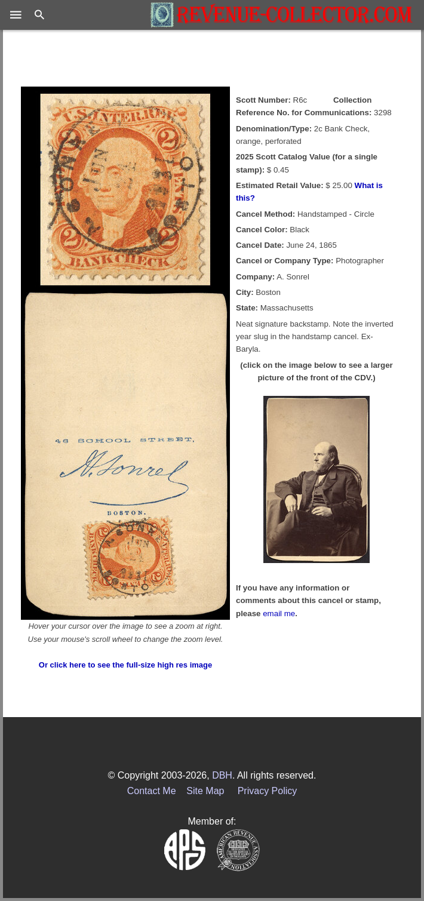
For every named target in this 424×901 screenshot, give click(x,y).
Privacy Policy (267, 791)
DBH (222, 775)
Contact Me (151, 791)
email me (279, 613)
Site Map (205, 791)
